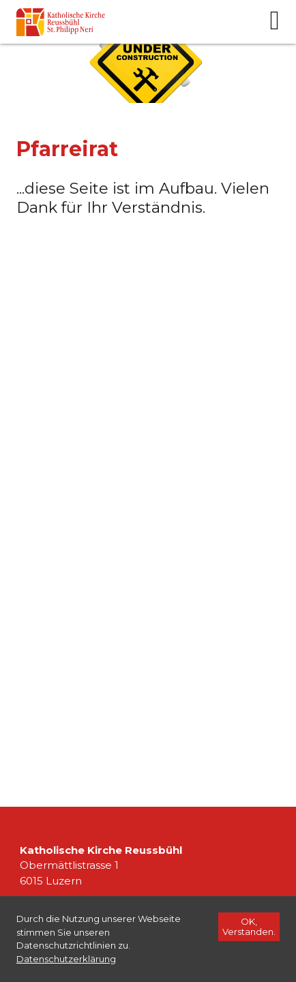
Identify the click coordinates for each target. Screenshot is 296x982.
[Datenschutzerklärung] (66, 958)
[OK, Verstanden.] (249, 926)
